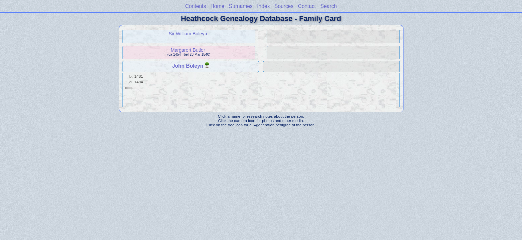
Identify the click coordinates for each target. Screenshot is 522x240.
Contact (307, 6)
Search (328, 6)
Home (217, 6)
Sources (283, 6)
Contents (195, 6)
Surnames (241, 6)
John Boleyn (187, 66)
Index (263, 6)
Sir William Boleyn (188, 33)
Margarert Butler (188, 50)
